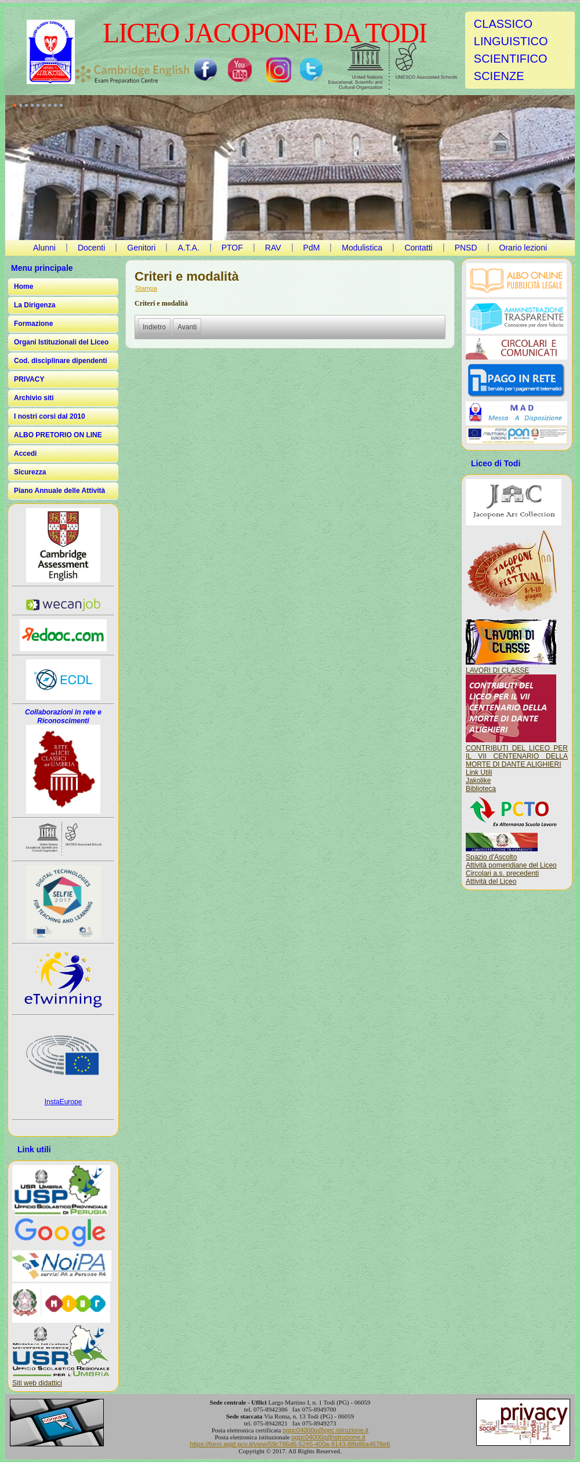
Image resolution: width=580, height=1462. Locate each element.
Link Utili (479, 772)
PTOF (232, 247)
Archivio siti (34, 398)
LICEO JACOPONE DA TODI (264, 32)
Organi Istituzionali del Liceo (61, 342)
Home (23, 286)
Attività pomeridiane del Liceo (511, 865)
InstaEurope (63, 1102)
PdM (311, 247)
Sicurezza (30, 472)
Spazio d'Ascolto (491, 857)
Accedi (25, 453)
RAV (273, 247)
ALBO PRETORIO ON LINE (58, 435)
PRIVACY (29, 379)
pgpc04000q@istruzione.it (328, 1437)
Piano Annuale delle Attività (59, 491)
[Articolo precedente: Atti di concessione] (154, 327)
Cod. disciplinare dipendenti (60, 361)
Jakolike (478, 781)
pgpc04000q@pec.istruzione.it (325, 1430)
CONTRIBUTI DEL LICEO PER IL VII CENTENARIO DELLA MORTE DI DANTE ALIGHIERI (517, 752)
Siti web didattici (37, 1383)
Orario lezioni (523, 247)
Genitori (141, 247)
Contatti (418, 247)
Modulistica (362, 247)
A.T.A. (188, 247)
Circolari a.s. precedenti (502, 873)
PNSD (466, 247)
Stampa (146, 288)
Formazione (33, 324)
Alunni (44, 247)
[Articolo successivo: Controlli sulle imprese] (187, 327)
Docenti (91, 247)
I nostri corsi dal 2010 (49, 416)
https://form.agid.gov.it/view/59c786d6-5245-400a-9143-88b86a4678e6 (290, 1444)
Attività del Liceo (491, 881)
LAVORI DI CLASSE (511, 666)
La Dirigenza (34, 305)
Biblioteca (481, 789)
